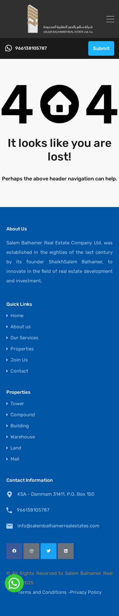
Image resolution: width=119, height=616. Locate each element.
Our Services (24, 338)
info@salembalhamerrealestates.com (57, 526)
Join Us (19, 360)
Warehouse (22, 437)
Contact (19, 371)
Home (16, 315)
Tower (17, 403)
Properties (22, 349)
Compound (22, 414)
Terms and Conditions (42, 592)
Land (15, 448)
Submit (101, 48)
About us (20, 326)
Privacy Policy (86, 592)
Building (19, 426)
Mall (14, 459)
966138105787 (31, 48)
